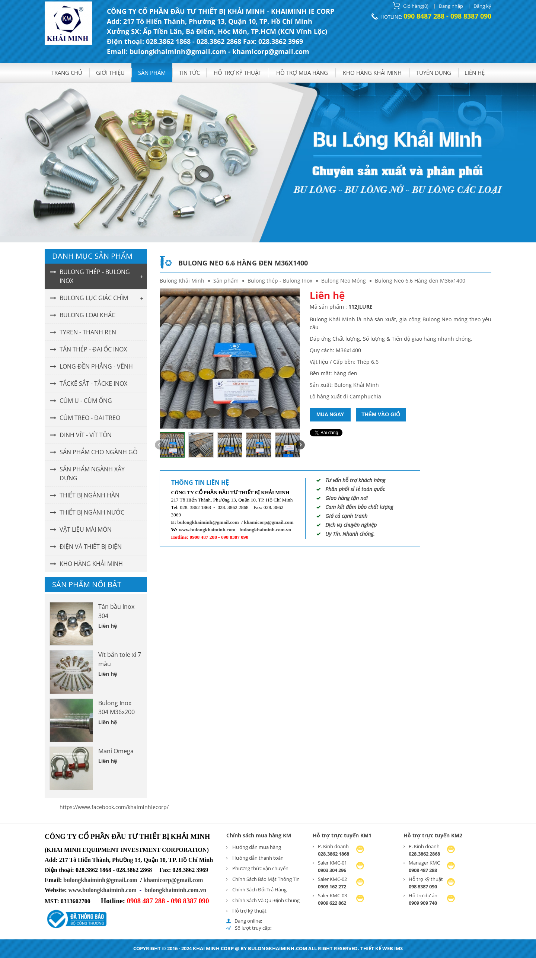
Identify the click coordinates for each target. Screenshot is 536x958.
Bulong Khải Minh (182, 280)
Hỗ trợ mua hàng (302, 72)
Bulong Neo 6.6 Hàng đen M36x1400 (420, 280)
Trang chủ (66, 72)
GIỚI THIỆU (110, 72)
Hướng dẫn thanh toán (258, 857)
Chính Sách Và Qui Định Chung (266, 900)
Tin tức (189, 72)
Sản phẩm (152, 72)
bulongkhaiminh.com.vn (265, 529)
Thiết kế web (376, 948)
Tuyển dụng (433, 72)
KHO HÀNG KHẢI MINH (372, 72)
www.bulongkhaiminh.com (207, 529)
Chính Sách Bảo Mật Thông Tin (266, 879)
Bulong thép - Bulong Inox (280, 280)
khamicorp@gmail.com (268, 522)
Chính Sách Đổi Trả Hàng (259, 889)
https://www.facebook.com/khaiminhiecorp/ (114, 807)
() (410, 5)
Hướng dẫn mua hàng (256, 847)
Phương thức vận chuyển (260, 868)
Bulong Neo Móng (343, 280)
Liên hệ (475, 72)
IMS (398, 948)
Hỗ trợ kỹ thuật (237, 72)
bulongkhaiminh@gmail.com (208, 522)
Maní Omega (116, 751)
